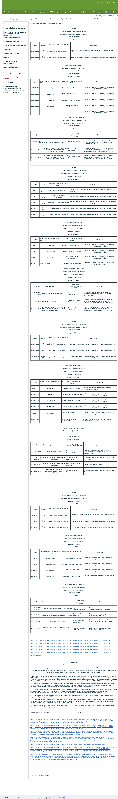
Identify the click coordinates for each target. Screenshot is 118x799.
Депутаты (7, 49)
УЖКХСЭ (27, 16)
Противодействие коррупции (14, 73)
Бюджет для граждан (11, 92)
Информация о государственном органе (22, 19)
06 (104, 640)
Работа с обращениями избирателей (11, 68)
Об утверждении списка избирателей (92, 744)
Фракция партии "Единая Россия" (60, 19)
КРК (51, 12)
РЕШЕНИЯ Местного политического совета (44, 640)
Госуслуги (97, 12)
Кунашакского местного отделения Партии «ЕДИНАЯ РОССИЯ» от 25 (82, 646)
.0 (105, 649)
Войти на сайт (101, 2)
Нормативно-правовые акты (13, 41)
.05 (106, 640)
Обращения (7, 16)
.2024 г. (109, 640)
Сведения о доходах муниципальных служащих (13, 87)
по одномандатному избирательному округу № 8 (46, 741)
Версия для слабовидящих (106, 15)
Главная (11, 12)
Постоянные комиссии (11, 53)
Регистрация (111, 2)
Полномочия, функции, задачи (14, 45)
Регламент (7, 57)
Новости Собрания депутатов (14, 28)
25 (104, 649)
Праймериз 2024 (35, 655)
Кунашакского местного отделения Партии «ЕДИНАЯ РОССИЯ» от (81, 640)
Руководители (75, 12)
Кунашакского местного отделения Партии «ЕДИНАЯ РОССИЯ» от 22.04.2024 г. (85, 652)
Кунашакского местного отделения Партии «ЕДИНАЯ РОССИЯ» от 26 (82, 643)
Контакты (17, 16)
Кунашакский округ (23, 12)
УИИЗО (34, 16)
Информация (8, 83)
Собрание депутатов (40, 12)
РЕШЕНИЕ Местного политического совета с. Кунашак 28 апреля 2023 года (55, 719)
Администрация (61, 12)
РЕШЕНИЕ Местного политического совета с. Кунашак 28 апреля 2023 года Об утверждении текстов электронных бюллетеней (72, 747)
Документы (87, 12)
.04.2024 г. (108, 643)
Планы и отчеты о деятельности (10, 62)
